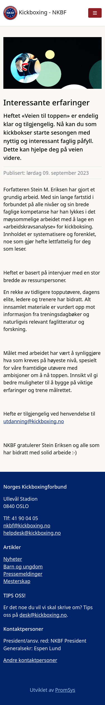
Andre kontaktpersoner (30, 660)
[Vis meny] (95, 13)
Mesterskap (16, 581)
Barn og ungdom (23, 566)
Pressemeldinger (22, 573)
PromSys (65, 689)
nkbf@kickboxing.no (26, 525)
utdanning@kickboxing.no (33, 421)
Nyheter (12, 559)
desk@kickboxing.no (43, 614)
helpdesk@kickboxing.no (32, 532)
